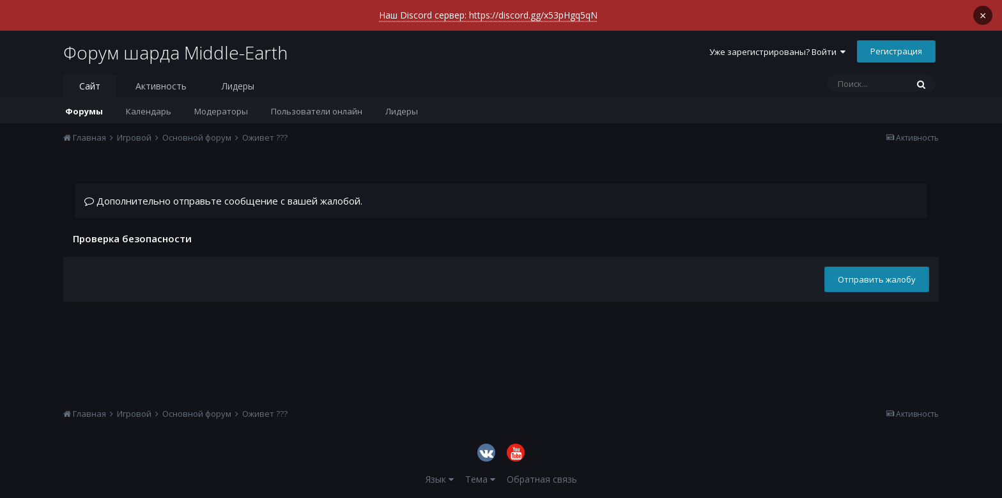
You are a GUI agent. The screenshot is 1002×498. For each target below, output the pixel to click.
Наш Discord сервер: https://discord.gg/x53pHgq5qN (488, 15)
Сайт (89, 86)
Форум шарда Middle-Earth (175, 52)
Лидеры (401, 111)
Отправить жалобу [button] (877, 279)
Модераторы (221, 111)
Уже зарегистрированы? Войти (777, 52)
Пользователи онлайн (316, 111)
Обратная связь (542, 479)
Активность (161, 86)
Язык (440, 479)
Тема (480, 479)
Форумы (84, 111)
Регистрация (896, 51)
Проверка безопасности (132, 238)
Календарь (148, 111)
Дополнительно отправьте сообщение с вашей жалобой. (223, 200)
